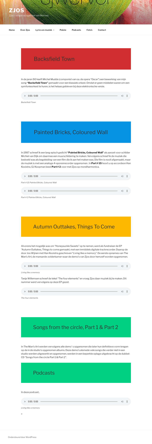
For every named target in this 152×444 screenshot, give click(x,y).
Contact (102, 30)
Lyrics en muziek (45, 30)
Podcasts (76, 30)
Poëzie (63, 30)
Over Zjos (25, 30)
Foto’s (89, 30)
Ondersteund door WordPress (22, 437)
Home (12, 30)
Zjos (16, 10)
